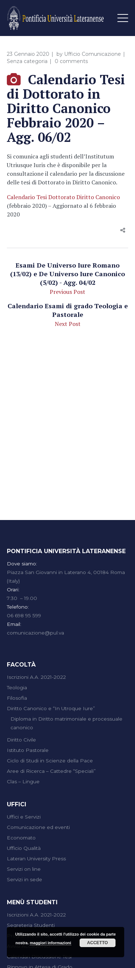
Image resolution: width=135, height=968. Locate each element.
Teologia (17, 687)
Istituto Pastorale (28, 750)
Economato (21, 838)
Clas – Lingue (23, 781)
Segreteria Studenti (31, 925)
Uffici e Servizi (24, 817)
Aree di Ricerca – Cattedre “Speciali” (51, 771)
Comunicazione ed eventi (38, 827)
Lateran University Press (36, 858)
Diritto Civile (21, 740)
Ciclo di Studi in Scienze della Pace (50, 760)
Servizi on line (24, 869)
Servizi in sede (24, 879)
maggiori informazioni (50, 943)
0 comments (71, 61)
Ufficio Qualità (24, 848)
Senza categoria (27, 61)
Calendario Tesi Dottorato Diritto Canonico (63, 197)
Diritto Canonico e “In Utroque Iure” (51, 708)
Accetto (97, 942)
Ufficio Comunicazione (92, 54)
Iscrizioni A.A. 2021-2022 (36, 677)
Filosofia (17, 698)
